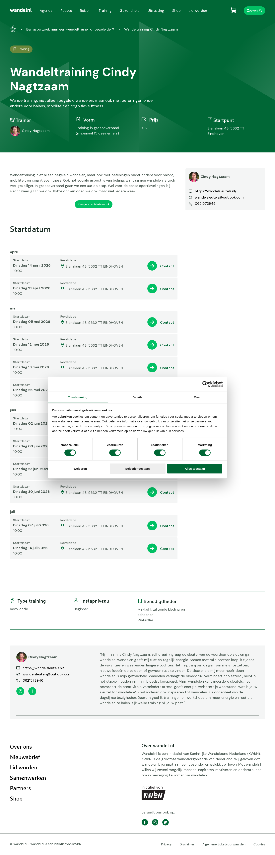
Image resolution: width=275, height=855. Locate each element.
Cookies (259, 844)
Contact (167, 266)
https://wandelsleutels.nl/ (215, 191)
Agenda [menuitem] (46, 10)
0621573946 (205, 203)
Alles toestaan (195, 468)
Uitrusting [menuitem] (156, 10)
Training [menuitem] (105, 10)
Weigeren (80, 468)
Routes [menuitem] (66, 10)
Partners (20, 788)
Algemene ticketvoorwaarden (223, 844)
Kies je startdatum (91, 204)
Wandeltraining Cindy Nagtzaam (151, 29)
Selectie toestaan (137, 468)
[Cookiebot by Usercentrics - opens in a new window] (205, 384)
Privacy (166, 844)
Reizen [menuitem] (85, 10)
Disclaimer (187, 844)
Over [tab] (197, 397)
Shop (16, 799)
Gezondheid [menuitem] (130, 10)
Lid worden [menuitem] (198, 10)
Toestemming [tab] (78, 397)
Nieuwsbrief (25, 757)
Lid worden (23, 768)
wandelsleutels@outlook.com (219, 197)
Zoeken (252, 10)
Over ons (21, 747)
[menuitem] (21, 10)
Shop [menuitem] (176, 10)
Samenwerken (28, 778)
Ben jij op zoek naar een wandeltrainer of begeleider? (70, 29)
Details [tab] (138, 397)
